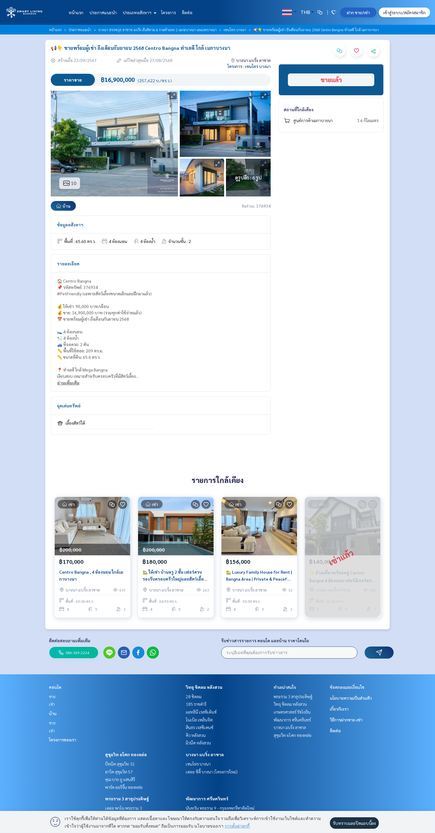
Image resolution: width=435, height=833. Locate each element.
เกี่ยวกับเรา (339, 708)
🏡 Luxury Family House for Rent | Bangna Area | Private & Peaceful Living (259, 575)
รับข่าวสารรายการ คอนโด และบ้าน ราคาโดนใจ (265, 640)
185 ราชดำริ (196, 704)
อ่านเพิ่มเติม (68, 382)
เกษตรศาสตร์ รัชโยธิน (292, 712)
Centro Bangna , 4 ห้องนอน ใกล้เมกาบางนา (91, 575)
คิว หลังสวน (196, 735)
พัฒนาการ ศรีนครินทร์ (207, 798)
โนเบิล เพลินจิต (199, 719)
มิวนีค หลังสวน (198, 742)
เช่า (52, 704)
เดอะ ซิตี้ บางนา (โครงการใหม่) (212, 771)
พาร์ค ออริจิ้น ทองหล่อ (124, 787)
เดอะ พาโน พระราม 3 (123, 808)
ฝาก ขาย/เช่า (358, 12)
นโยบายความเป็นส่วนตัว (351, 698)
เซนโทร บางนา (235, 29)
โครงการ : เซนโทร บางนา (249, 66)
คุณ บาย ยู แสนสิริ (120, 779)
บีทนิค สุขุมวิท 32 (120, 764)
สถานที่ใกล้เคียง (299, 109)
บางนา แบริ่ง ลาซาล (205, 754)
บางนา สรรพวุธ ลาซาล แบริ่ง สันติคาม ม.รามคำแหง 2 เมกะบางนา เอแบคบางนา (157, 29)
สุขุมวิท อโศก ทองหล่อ (126, 754)
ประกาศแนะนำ (103, 12)
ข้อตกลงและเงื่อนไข (347, 687)
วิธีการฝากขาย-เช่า (346, 719)
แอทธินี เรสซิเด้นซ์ (201, 712)
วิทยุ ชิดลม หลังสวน (204, 687)
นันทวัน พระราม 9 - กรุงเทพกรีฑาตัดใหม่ (220, 808)
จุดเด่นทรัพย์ (69, 405)
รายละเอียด (68, 263)
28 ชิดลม (193, 696)
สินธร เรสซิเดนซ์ (199, 727)
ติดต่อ (187, 12)
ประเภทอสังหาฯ (139, 12)
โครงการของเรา (62, 739)
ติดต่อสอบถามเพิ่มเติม (69, 640)
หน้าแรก (76, 12)
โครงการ (168, 12)
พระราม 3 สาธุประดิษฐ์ (127, 798)
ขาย (52, 696)
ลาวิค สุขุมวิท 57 (119, 771)
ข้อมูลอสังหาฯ (70, 224)
